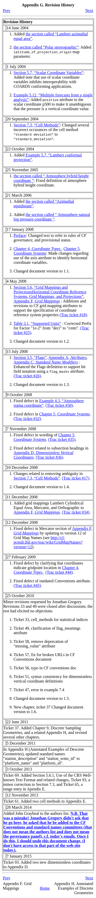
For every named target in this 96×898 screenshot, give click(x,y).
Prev (6, 10)
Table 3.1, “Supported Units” (37, 323)
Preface (20, 235)
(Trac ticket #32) (27, 418)
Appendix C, (46, 362)
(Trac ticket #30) (59, 405)
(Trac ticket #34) (75, 512)
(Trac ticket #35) (62, 439)
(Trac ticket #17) (75, 478)
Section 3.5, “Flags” (30, 357)
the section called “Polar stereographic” (46, 47)
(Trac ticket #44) (59, 572)
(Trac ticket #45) (27, 585)
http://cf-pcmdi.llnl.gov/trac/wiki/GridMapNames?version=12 (48, 542)
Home (45, 888)
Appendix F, (37, 301)
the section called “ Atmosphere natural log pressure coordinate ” (52, 216)
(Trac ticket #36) (49, 457)
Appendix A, (67, 357)
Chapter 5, (64, 414)
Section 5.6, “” (50, 292)
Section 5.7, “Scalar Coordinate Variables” (48, 72)
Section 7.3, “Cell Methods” (37, 125)
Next (89, 10)
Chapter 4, (37, 249)
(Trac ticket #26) (27, 376)
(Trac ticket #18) (73, 315)
